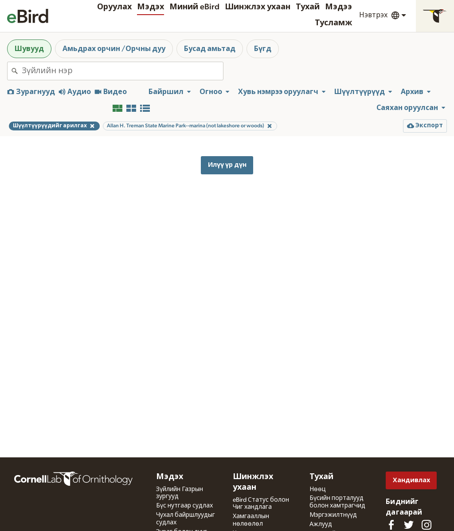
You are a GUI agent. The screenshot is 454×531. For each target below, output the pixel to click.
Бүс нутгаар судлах (184, 506)
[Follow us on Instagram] (426, 524)
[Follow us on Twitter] (408, 524)
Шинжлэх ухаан (257, 7)
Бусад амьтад (209, 48)
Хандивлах (411, 480)
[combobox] (122, 71)
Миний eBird (194, 7)
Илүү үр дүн (227, 164)
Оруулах (114, 7)
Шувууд (29, 48)
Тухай (308, 7)
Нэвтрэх (373, 15)
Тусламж (333, 23)
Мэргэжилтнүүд (333, 515)
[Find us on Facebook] (391, 524)
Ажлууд (320, 524)
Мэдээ (338, 7)
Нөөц (317, 489)
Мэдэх (150, 7)
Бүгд (262, 48)
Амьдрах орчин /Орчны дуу (114, 48)
